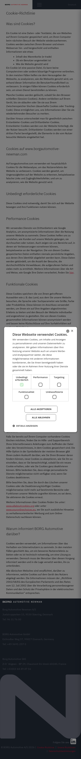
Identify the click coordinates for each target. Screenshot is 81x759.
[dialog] (40, 379)
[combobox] (67, 331)
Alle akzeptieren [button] (41, 409)
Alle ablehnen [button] (41, 417)
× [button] (72, 331)
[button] (25, 425)
